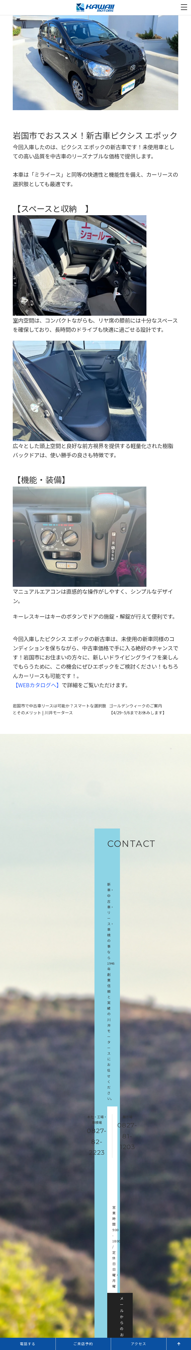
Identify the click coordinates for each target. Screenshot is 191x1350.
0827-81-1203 (127, 1136)
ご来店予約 (83, 1343)
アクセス (138, 1343)
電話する (28, 1343)
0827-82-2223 (97, 1141)
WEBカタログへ (37, 685)
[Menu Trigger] (184, 7)
